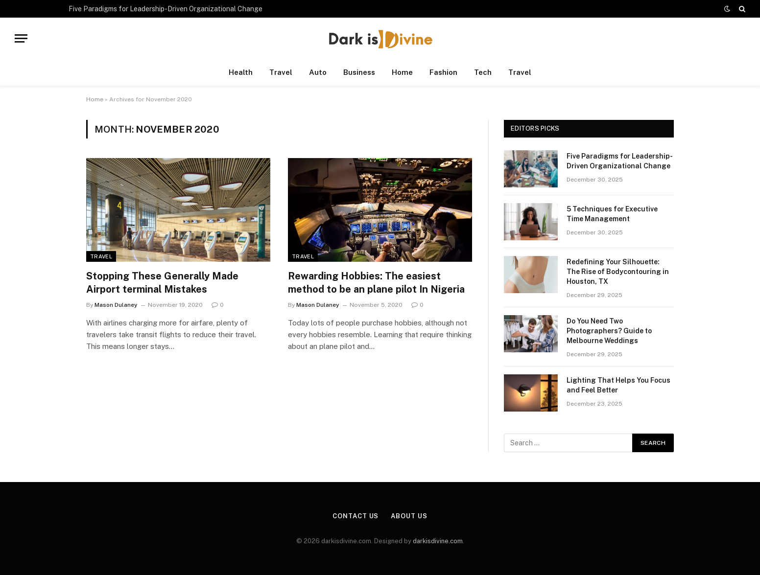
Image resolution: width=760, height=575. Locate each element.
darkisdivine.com (438, 541)
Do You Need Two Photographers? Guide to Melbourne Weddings (609, 331)
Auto (318, 72)
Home (402, 72)
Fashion (443, 72)
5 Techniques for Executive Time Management (612, 214)
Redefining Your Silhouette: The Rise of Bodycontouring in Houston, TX (618, 271)
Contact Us (355, 516)
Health (241, 72)
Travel (280, 72)
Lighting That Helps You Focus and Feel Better (618, 385)
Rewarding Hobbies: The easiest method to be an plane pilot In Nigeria (376, 282)
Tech (483, 72)
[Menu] (21, 38)
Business (359, 72)
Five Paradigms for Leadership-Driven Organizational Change (165, 9)
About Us (409, 516)
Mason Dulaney (116, 304)
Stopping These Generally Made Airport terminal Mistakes (162, 282)
